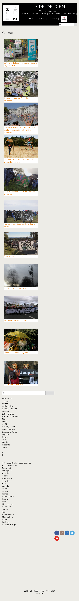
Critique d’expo (8, 406)
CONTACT (28, 591)
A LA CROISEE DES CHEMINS (62, 14)
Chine (4, 489)
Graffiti (5, 424)
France (5, 494)
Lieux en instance (9, 432)
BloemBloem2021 (9, 466)
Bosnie (5, 484)
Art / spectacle (8, 514)
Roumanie (6, 507)
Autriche (6, 481)
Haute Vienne (8, 496)
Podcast (5, 522)
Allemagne (7, 478)
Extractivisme (8, 414)
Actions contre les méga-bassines (16, 463)
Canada (5, 486)
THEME (42, 19)
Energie (5, 411)
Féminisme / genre (10, 417)
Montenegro (7, 504)
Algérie (5, 476)
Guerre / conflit (8, 427)
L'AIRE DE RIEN (48, 6)
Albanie (5, 473)
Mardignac (6, 471)
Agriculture (7, 399)
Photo (4, 520)
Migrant (5, 435)
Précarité (6, 445)
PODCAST (32, 19)
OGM (4, 440)
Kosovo (5, 499)
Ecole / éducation (9, 409)
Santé (4, 447)
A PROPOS (52, 19)
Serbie (5, 509)
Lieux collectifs (8, 429)
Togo (4, 512)
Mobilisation (7, 517)
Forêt (4, 422)
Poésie (5, 442)
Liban (4, 502)
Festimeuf (6, 468)
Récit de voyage (9, 525)
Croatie (5, 491)
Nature (5, 437)
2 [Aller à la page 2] (2, 455)
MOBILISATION (27, 14)
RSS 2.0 (39, 594)
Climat (5, 404)
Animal (5, 401)
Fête (4, 419)
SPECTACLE (41, 14)
